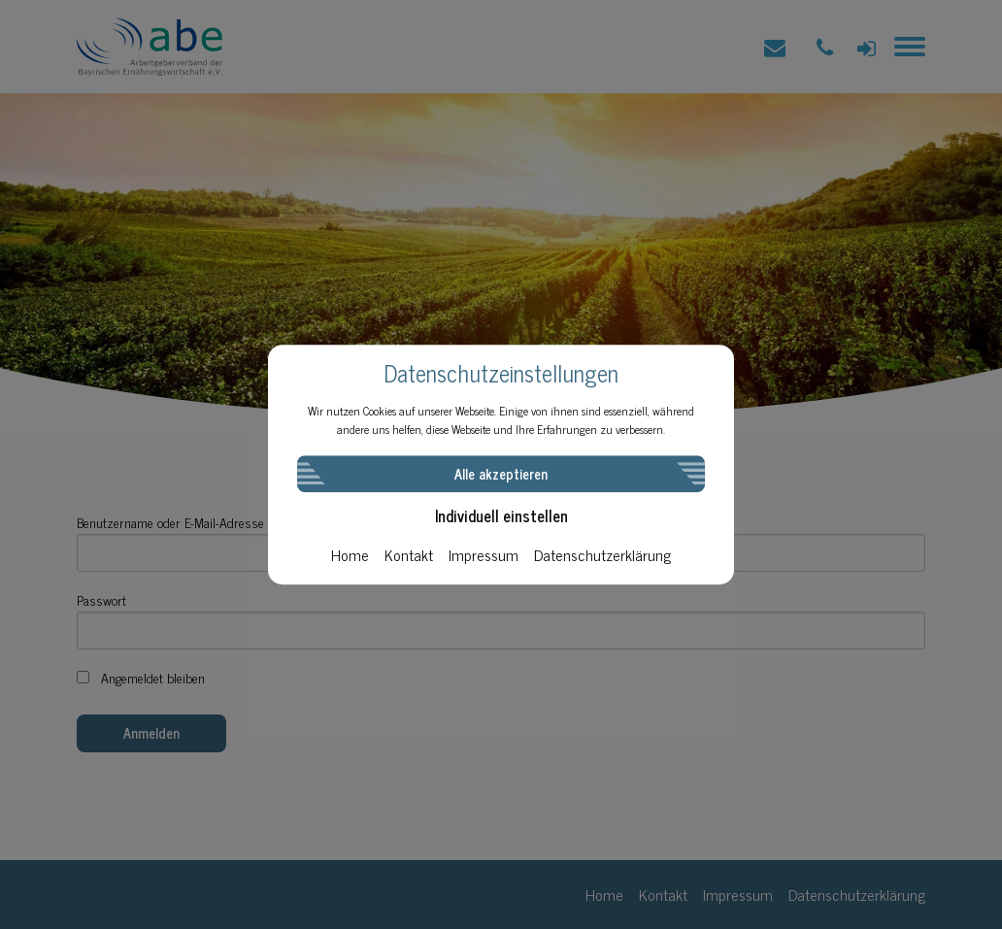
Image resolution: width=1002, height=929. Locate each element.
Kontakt (408, 554)
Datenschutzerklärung (602, 554)
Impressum (483, 554)
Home (350, 554)
